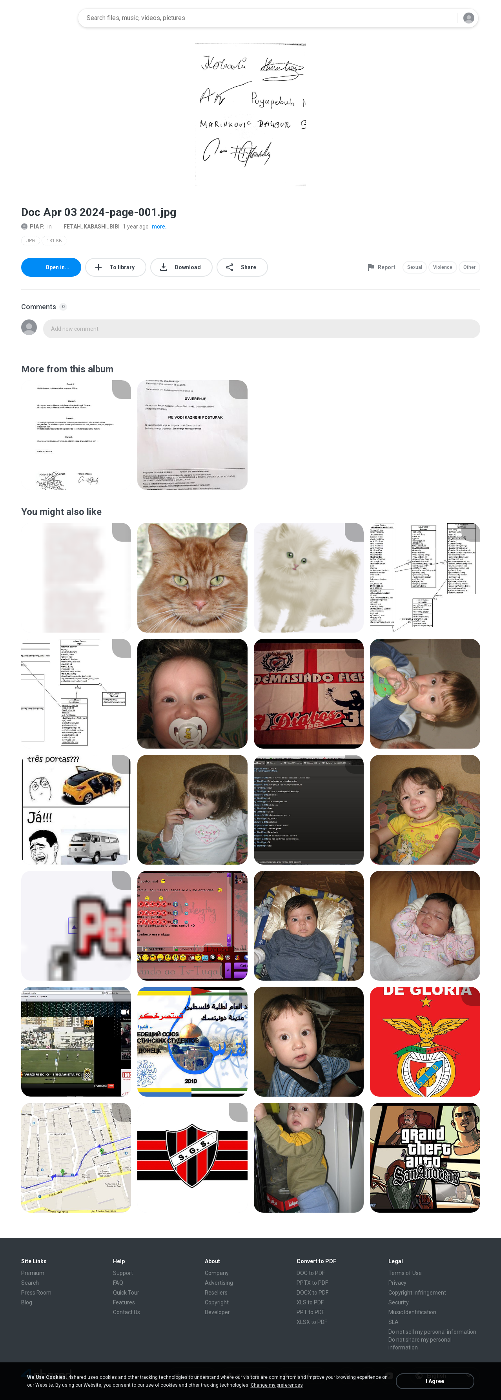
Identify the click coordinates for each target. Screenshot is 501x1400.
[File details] (76, 435)
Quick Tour (126, 1292)
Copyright (217, 1302)
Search (30, 1283)
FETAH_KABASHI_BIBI (87, 226)
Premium (32, 1273)
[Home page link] (47, 18)
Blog (26, 1302)
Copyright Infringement (417, 1292)
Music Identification (412, 1312)
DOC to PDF (311, 1273)
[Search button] (446, 18)
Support (123, 1273)
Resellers (216, 1292)
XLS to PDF (310, 1302)
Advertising (219, 1283)
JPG (30, 240)
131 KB (54, 240)
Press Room (36, 1292)
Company (217, 1273)
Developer (217, 1312)
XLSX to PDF (312, 1322)
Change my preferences (277, 1385)
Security (398, 1302)
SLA (393, 1322)
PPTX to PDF (312, 1283)
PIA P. (32, 226)
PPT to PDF (310, 1312)
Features (124, 1302)
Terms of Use (405, 1273)
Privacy (397, 1283)
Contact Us (126, 1312)
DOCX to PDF (312, 1292)
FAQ (118, 1283)
